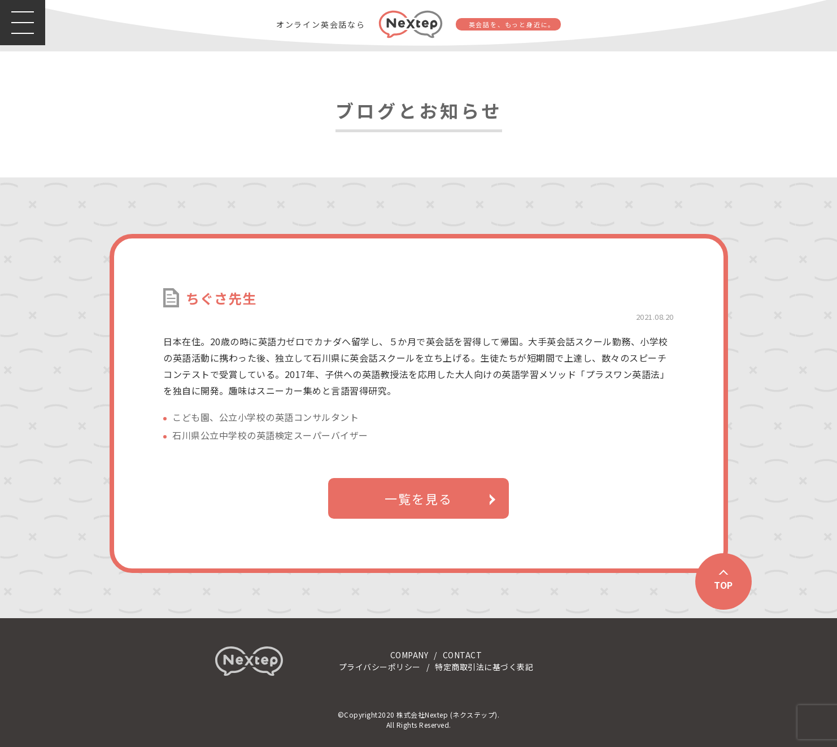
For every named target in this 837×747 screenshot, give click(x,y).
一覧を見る (418, 498)
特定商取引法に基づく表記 (484, 666)
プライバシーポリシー (380, 666)
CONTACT (462, 655)
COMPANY (409, 655)
